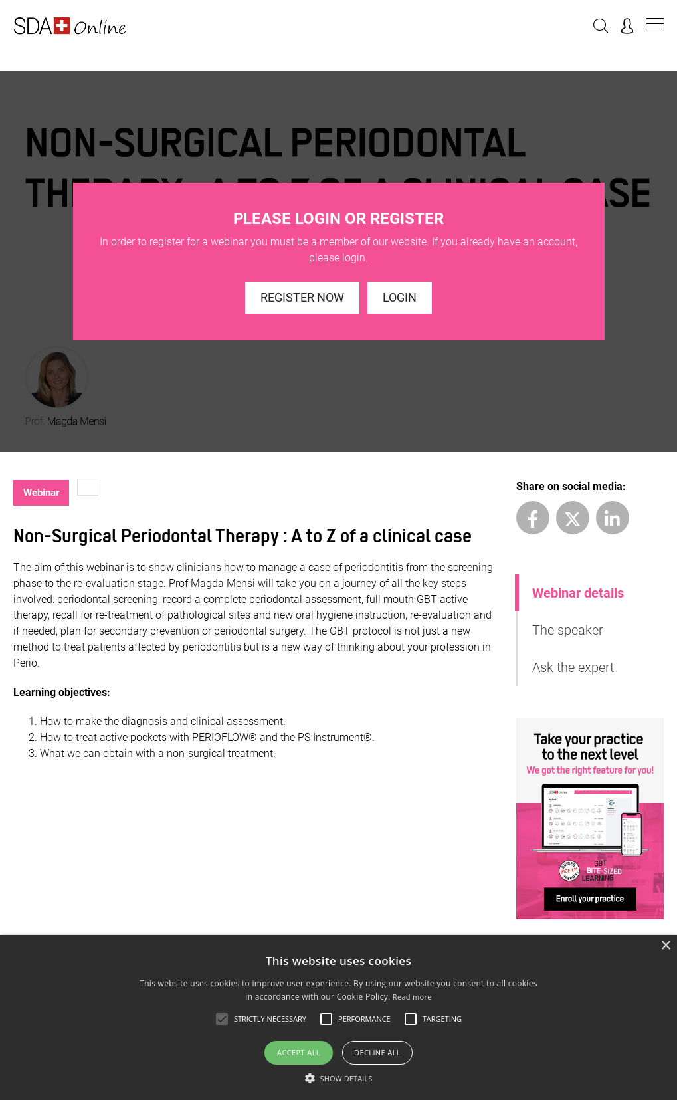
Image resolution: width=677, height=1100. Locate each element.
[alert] (338, 1017)
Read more (412, 997)
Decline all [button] (377, 1052)
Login (400, 297)
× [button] (665, 946)
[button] (339, 1078)
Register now (302, 297)
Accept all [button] (298, 1052)
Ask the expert (573, 667)
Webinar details (578, 593)
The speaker (567, 630)
